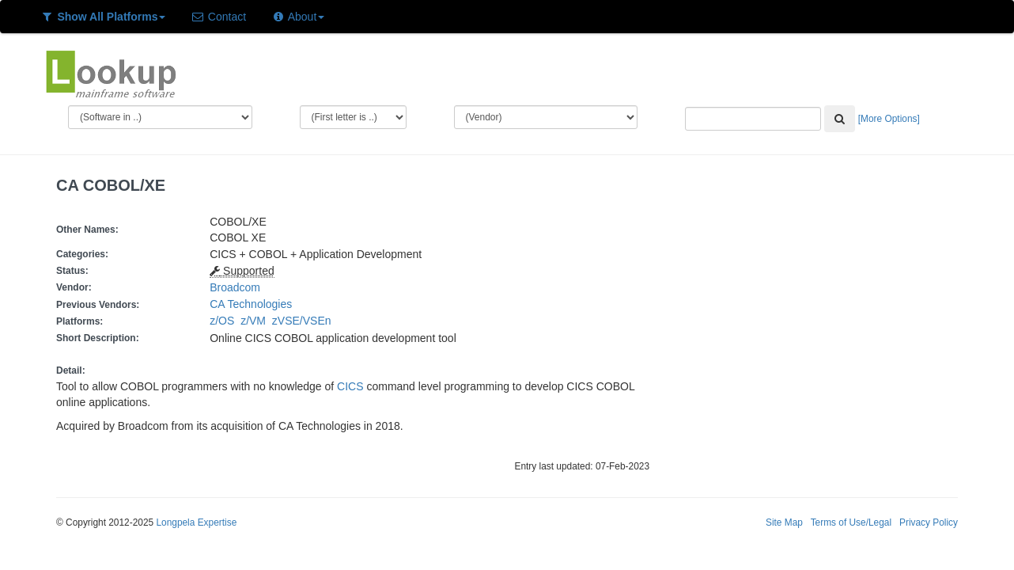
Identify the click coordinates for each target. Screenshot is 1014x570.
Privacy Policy (928, 522)
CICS (350, 386)
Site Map (784, 522)
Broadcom (235, 287)
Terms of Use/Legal (851, 522)
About (297, 16)
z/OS (225, 320)
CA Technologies (251, 304)
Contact (218, 16)
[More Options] (889, 118)
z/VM (256, 320)
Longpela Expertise (196, 522)
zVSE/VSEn (304, 320)
